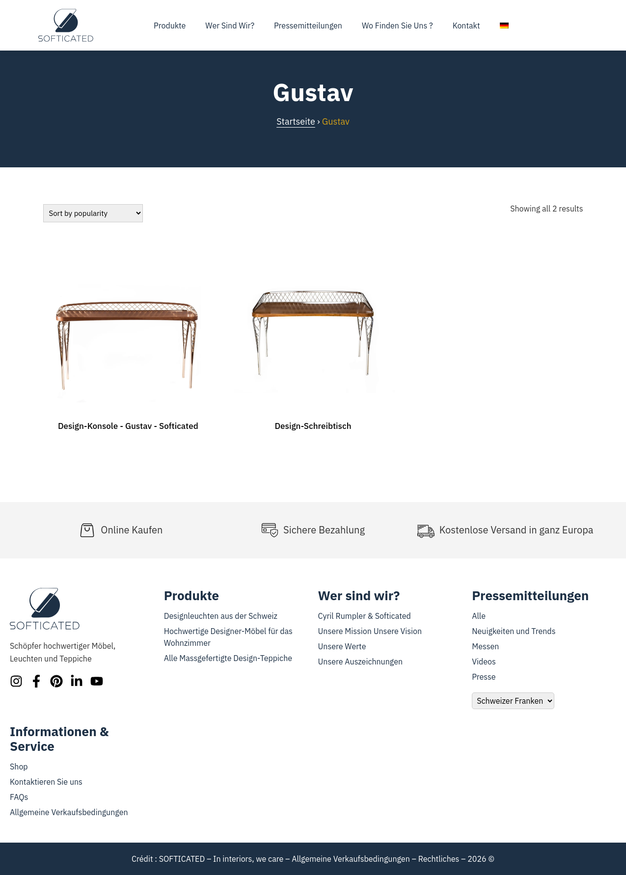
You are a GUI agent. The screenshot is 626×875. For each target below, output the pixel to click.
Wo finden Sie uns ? (397, 25)
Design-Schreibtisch (312, 426)
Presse (483, 677)
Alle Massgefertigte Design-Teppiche (228, 658)
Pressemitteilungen (308, 25)
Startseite (295, 121)
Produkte (170, 25)
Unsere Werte (342, 646)
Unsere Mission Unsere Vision (370, 631)
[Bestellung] (93, 213)
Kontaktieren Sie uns (46, 782)
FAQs (19, 797)
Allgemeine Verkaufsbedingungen (69, 812)
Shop (19, 766)
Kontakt (466, 25)
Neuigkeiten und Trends (513, 631)
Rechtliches (439, 859)
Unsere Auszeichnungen (360, 661)
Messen (485, 646)
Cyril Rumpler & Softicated (364, 616)
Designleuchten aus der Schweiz (220, 616)
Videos (484, 661)
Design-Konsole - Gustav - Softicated (128, 426)
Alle (479, 616)
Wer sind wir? (229, 25)
